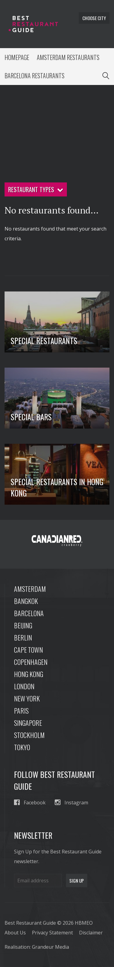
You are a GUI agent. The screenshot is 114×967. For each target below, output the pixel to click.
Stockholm (29, 735)
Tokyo (22, 747)
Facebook (30, 802)
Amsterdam (30, 589)
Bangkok (26, 601)
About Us (15, 932)
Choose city (94, 18)
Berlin (23, 637)
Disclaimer (91, 932)
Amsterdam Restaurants (68, 57)
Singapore (28, 723)
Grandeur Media (50, 947)
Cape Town (28, 650)
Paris (21, 710)
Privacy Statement (52, 932)
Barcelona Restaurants (34, 75)
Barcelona (29, 613)
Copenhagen (30, 662)
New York (27, 698)
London (24, 686)
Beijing (23, 625)
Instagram (71, 802)
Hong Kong (28, 674)
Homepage (17, 57)
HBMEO (84, 922)
